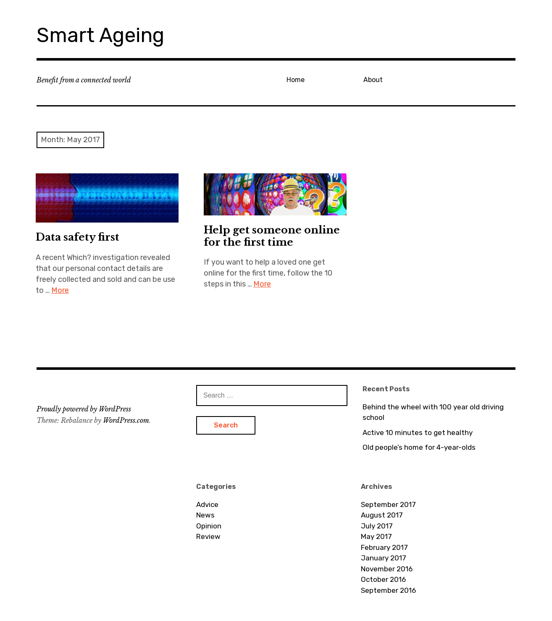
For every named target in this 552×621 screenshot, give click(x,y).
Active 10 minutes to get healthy (418, 432)
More (60, 290)
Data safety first (77, 237)
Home (296, 80)
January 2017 (383, 558)
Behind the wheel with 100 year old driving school (433, 412)
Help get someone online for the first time (272, 236)
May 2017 (376, 536)
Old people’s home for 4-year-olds (419, 447)
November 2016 (387, 569)
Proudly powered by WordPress (84, 409)
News (205, 515)
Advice (207, 504)
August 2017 (382, 515)
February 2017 (384, 547)
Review (208, 536)
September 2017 (388, 504)
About (373, 80)
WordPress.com (126, 420)
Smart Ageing (100, 35)
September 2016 (388, 590)
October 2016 (383, 579)
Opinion (208, 526)
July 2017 (377, 526)
